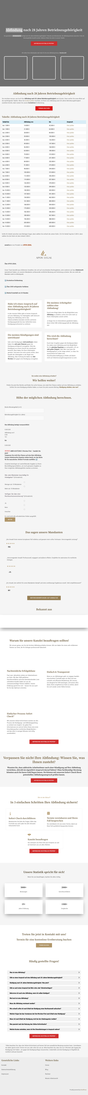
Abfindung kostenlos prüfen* (44, 43)
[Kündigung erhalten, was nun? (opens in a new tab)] (68, 387)
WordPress (84, 1089)
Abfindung (14, 30)
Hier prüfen (70, 125)
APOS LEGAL (27, 245)
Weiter (10, 519)
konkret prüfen (29, 101)
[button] (44, 945)
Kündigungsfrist (17, 36)
